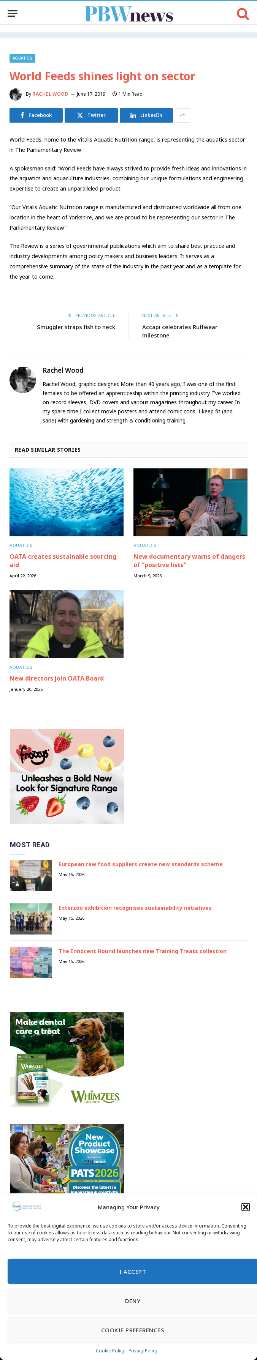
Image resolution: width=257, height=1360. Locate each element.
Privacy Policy (142, 1350)
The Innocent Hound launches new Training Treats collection (143, 951)
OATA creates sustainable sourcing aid (63, 561)
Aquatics (22, 58)
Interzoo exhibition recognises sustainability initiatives (135, 907)
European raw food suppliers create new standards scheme (141, 864)
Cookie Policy (110, 1350)
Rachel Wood (50, 94)
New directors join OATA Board (57, 678)
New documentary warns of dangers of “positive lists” (189, 561)
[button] (245, 1207)
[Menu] (12, 13)
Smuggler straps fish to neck (76, 327)
